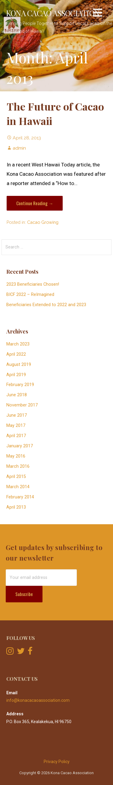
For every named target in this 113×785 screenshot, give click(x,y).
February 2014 (20, 497)
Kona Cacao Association (52, 13)
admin (19, 148)
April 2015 (16, 476)
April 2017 (16, 435)
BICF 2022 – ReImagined (30, 294)
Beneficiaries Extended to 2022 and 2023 (46, 304)
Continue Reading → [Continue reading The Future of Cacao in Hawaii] (34, 203)
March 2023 (18, 344)
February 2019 (20, 384)
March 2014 (18, 486)
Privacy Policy (57, 761)
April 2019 (16, 374)
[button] (97, 13)
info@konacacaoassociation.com (38, 700)
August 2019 (18, 364)
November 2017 (22, 405)
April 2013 (16, 507)
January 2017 (19, 446)
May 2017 (15, 425)
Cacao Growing (42, 222)
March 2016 (18, 466)
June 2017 (16, 415)
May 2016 (15, 456)
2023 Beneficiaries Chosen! (32, 284)
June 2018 (16, 394)
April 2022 (16, 354)
